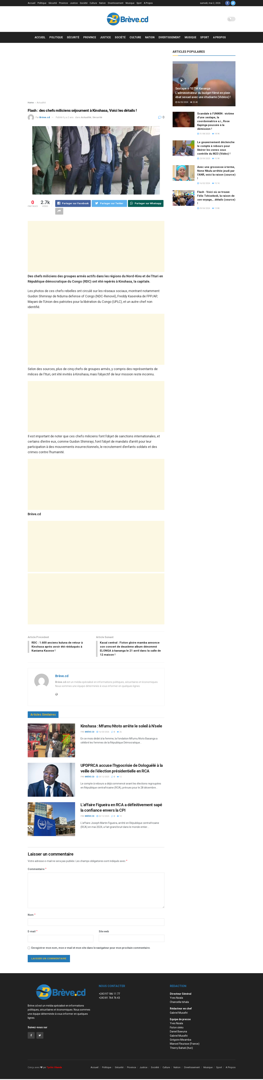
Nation (102, 3)
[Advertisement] (96, 75)
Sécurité (52, 3)
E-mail (33, 932)
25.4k (194, 102)
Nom (32, 916)
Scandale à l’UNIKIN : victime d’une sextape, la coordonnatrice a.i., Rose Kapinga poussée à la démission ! (215, 121)
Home (31, 102)
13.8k (216, 208)
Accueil (31, 3)
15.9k (216, 158)
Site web (104, 932)
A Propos (148, 3)
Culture (93, 3)
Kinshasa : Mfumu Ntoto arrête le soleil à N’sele (121, 726)
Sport (139, 3)
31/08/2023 (203, 134)
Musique (130, 3)
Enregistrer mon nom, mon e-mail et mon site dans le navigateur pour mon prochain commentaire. (90, 948)
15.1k (216, 183)
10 (119, 817)
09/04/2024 (203, 208)
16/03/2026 (102, 732)
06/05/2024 (181, 102)
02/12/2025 (102, 817)
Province (63, 3)
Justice (74, 3)
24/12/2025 (102, 777)
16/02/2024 (203, 183)
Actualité (41, 102)
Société (83, 3)
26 (119, 732)
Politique (42, 3)
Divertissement (115, 3)
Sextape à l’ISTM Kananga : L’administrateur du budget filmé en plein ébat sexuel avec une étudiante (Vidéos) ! (203, 93)
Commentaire (37, 870)
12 (119, 777)
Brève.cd (44, 117)
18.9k (216, 134)
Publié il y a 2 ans (64, 117)
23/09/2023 (203, 158)
